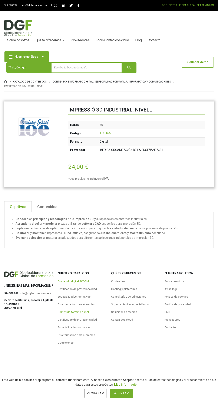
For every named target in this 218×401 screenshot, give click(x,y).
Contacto (154, 40)
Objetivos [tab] (18, 206)
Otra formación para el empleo (76, 304)
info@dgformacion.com (36, 5)
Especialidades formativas (74, 296)
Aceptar (121, 393)
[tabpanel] (109, 230)
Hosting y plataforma (124, 289)
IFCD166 (105, 133)
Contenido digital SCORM (73, 281)
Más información (126, 384)
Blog (138, 40)
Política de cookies (176, 296)
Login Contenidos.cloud (112, 40)
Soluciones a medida (124, 312)
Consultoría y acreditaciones (128, 296)
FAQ (167, 312)
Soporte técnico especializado (130, 304)
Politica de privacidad (178, 304)
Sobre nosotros (18, 40)
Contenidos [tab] (47, 206)
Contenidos (118, 281)
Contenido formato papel (73, 312)
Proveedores (80, 40)
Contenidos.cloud (122, 319)
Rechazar (95, 393)
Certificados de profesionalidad (77, 289)
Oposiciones (65, 342)
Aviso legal (171, 289)
